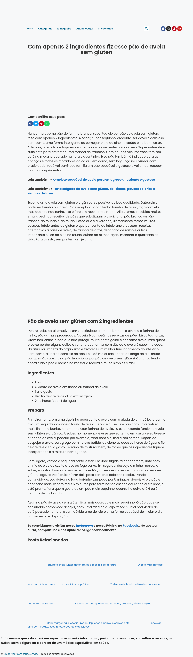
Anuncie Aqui (84, 28)
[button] (146, 28)
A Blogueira (64, 28)
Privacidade (105, 28)
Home (30, 28)
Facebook (130, 525)
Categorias (45, 28)
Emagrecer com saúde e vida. (21, 654)
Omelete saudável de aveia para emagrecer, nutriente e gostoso (104, 179)
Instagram (84, 525)
